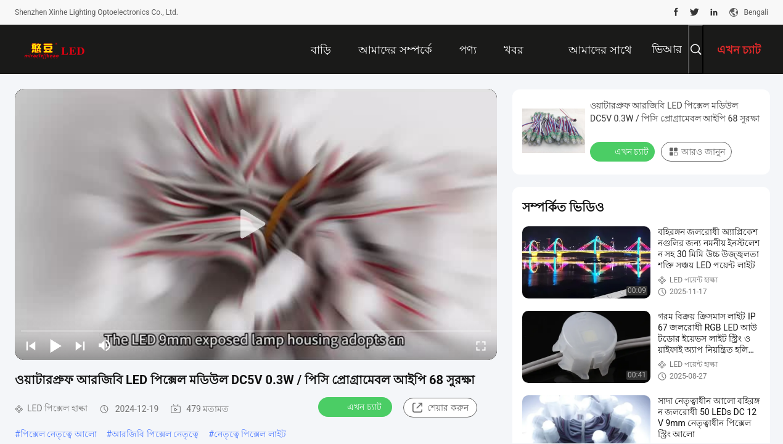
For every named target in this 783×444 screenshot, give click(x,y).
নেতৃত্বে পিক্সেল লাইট (250, 434)
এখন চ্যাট (356, 406)
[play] (255, 224)
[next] (80, 345)
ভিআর (667, 49)
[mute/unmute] (104, 345)
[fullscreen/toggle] (481, 345)
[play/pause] (55, 345)
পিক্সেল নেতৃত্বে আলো (58, 434)
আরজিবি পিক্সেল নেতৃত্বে (155, 434)
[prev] (30, 345)
